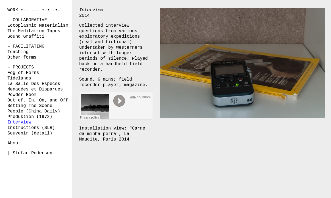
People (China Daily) (33, 111)
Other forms (22, 57)
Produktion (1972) (29, 116)
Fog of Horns (23, 72)
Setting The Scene (29, 105)
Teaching (18, 52)
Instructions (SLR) (31, 127)
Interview (19, 122)
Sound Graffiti (25, 36)
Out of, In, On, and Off (37, 100)
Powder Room (22, 94)
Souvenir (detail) (29, 133)
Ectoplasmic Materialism (37, 25)
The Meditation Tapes (33, 31)
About (14, 143)
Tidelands (19, 78)
